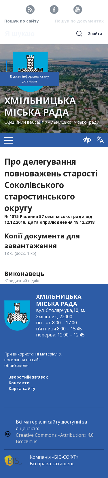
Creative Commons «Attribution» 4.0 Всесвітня (55, 438)
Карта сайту (22, 388)
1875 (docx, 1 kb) (20, 253)
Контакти (19, 382)
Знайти (95, 33)
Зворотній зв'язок (28, 377)
